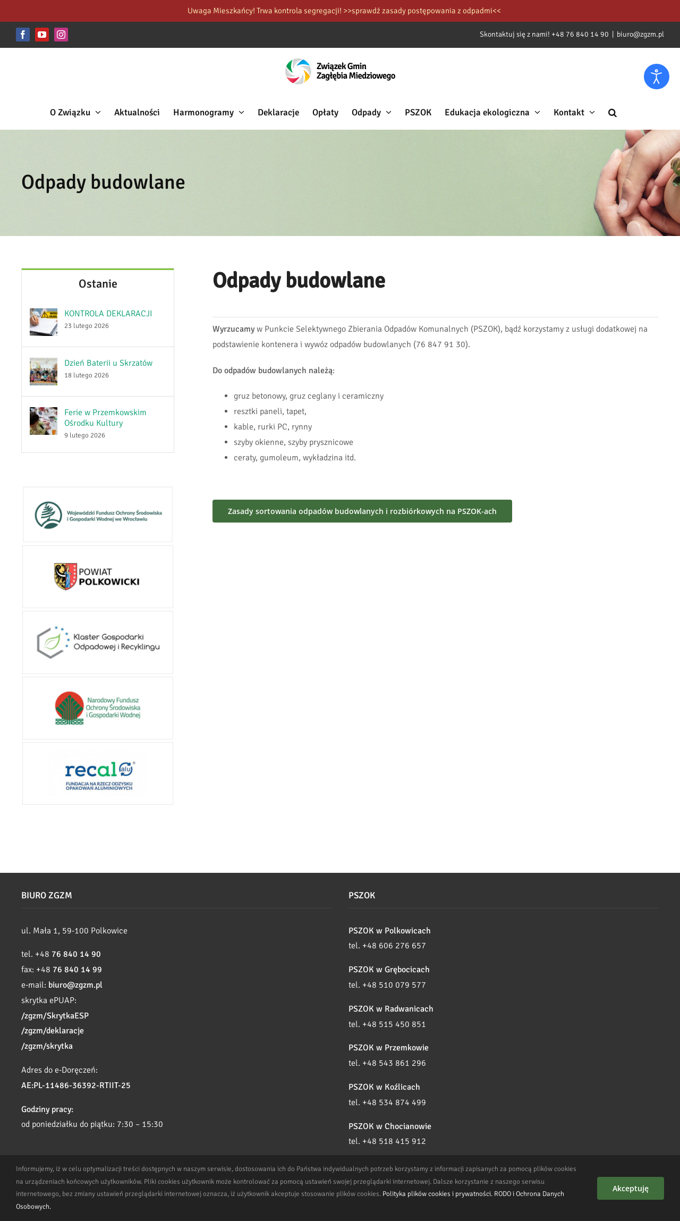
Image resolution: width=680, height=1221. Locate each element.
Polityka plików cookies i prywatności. (437, 1194)
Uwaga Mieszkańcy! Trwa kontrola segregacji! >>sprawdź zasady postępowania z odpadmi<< (344, 10)
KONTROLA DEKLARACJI (108, 313)
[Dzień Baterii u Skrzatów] (43, 365)
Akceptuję (631, 1188)
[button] (612, 112)
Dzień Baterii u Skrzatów (108, 363)
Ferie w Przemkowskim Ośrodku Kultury (105, 417)
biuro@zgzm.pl (640, 34)
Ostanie (98, 283)
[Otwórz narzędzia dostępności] (656, 76)
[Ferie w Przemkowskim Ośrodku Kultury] (43, 414)
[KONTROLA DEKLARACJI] (43, 315)
